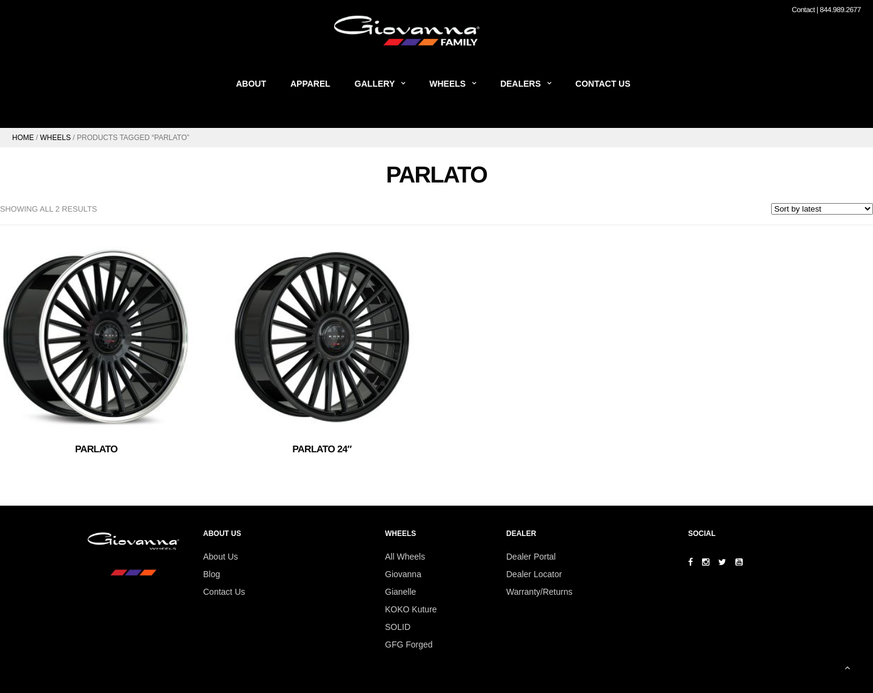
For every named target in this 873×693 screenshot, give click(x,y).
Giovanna (403, 574)
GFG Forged (409, 644)
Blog (211, 574)
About (251, 84)
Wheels (447, 84)
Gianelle (400, 592)
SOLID (397, 627)
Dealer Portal (531, 556)
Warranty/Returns (539, 592)
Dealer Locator (534, 574)
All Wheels (405, 556)
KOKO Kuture (411, 609)
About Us (220, 556)
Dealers (520, 84)
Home (23, 137)
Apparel (310, 84)
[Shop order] (822, 209)
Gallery (375, 84)
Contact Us (602, 84)
